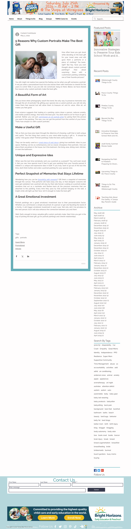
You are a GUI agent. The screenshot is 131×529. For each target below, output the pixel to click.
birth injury (114, 424)
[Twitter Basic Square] (98, 470)
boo (95, 435)
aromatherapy (99, 383)
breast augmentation (102, 443)
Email (74, 482)
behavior (113, 416)
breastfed (115, 443)
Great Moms (113, 349)
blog (95, 428)
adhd (96, 371)
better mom (98, 424)
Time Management (101, 364)
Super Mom (107, 356)
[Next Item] (116, 39)
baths (105, 413)
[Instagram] (65, 527)
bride (108, 446)
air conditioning (105, 371)
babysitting (98, 405)
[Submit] (96, 490)
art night (109, 383)
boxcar (117, 435)
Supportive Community (103, 360)
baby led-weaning (101, 398)
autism (103, 390)
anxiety (116, 375)
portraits (23, 237)
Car (114, 345)
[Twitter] (60, 527)
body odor (112, 431)
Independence (106, 352)
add (116, 367)
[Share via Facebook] (16, 256)
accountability (99, 367)
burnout (108, 450)
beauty (96, 416)
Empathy (103, 349)
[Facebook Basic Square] (95, 470)
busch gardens (100, 454)
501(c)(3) (97, 345)
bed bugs (104, 416)
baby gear (114, 394)
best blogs (106, 420)
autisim (96, 390)
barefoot (116, 409)
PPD (115, 352)
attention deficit (108, 386)
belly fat (97, 420)
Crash (96, 349)
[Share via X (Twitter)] (22, 256)
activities (109, 367)
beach (111, 413)
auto (109, 390)
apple (96, 379)
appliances (104, 379)
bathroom (98, 413)
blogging (110, 428)
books (110, 435)
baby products (99, 401)
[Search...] (107, 19)
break (106, 439)
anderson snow (100, 375)
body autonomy (100, 431)
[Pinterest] (70, 527)
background (98, 409)
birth (106, 424)
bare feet (108, 409)
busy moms (111, 454)
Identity (97, 352)
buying (96, 458)
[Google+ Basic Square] (102, 470)
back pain (108, 405)
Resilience (98, 356)
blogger (102, 428)
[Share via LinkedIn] (28, 256)
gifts (17, 237)
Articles (18, 249)
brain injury (98, 439)
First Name (12, 482)
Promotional (20, 245)
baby (106, 394)
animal (109, 375)
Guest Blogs (20, 242)
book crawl (102, 435)
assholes (97, 386)
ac (117, 364)
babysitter (111, 401)
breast (112, 439)
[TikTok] (75, 527)
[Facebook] (55, 527)
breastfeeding (99, 446)
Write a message (14, 487)
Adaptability (106, 345)
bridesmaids (99, 450)
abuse (112, 364)
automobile (98, 394)
